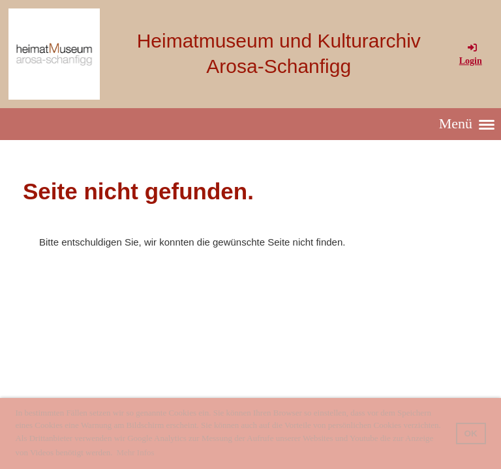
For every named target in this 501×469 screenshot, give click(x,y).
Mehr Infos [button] (135, 452)
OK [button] (471, 433)
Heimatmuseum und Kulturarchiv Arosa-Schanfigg (279, 53)
